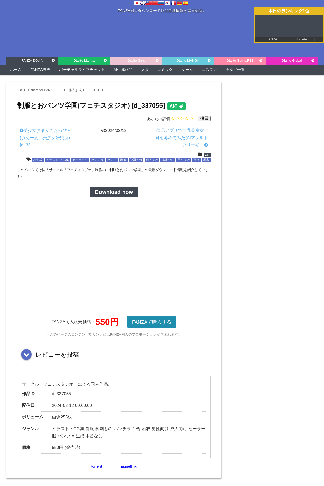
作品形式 (75, 90)
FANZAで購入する (151, 322)
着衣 (206, 160)
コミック (165, 69)
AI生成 (37, 160)
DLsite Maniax (84, 60)
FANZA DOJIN (32, 60)
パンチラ (97, 160)
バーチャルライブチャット (82, 69)
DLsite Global (291, 60)
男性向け (184, 160)
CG (98, 90)
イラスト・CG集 (57, 160)
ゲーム (187, 69)
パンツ (111, 160)
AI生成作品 (123, 69)
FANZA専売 (40, 69)
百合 (196, 160)
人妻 (145, 69)
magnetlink (128, 466)
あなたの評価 (158, 119)
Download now (114, 192)
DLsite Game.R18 (240, 60)
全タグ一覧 (235, 69)
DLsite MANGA (187, 60)
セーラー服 (80, 160)
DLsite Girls (136, 60)
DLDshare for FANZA (39, 90)
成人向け (152, 160)
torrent (96, 466)
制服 (123, 160)
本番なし (168, 160)
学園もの (136, 160)
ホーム (16, 69)
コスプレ (209, 69)
